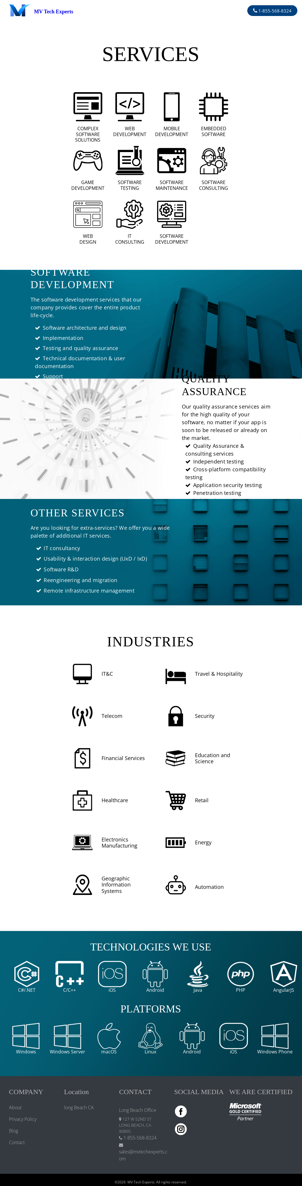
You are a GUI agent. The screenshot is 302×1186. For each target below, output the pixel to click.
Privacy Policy (22, 1119)
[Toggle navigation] (157, 10)
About (15, 1107)
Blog (13, 1131)
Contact (17, 1142)
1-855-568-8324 (274, 11)
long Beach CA (79, 1107)
